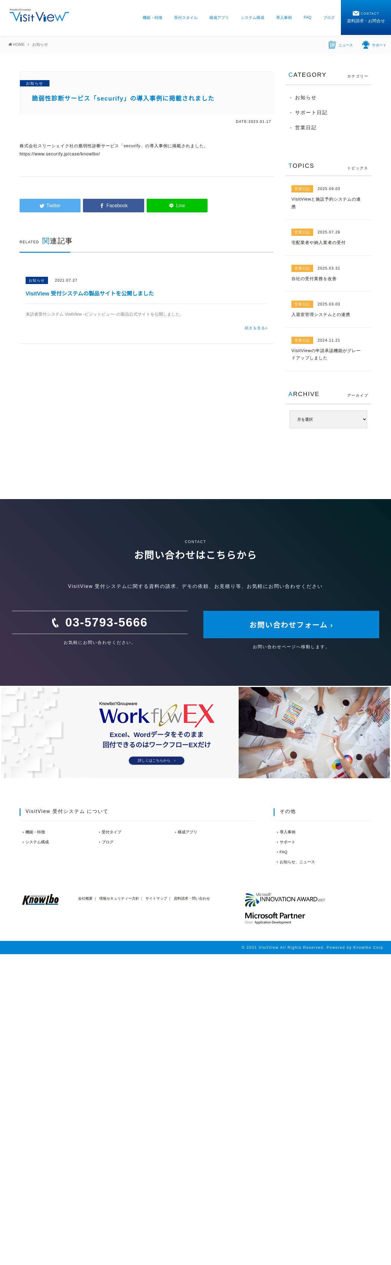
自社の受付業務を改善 (314, 278)
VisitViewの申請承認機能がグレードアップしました (326, 354)
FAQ (307, 17)
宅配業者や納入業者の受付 (318, 242)
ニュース (341, 44)
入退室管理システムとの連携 (320, 314)
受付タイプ (111, 832)
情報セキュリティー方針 (119, 898)
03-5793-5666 (106, 622)
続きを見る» (256, 328)
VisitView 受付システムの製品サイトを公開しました (90, 294)
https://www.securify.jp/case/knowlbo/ (60, 153)
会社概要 (85, 898)
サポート (374, 44)
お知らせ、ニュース (297, 862)
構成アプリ (219, 17)
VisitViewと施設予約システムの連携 (326, 203)
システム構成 (252, 17)
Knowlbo (362, 947)
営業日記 (306, 127)
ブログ (329, 17)
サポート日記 (311, 112)
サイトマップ (156, 898)
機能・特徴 (152, 17)
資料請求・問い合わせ (192, 898)
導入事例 (284, 17)
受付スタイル (186, 17)
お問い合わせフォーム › (291, 625)
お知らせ (34, 83)
